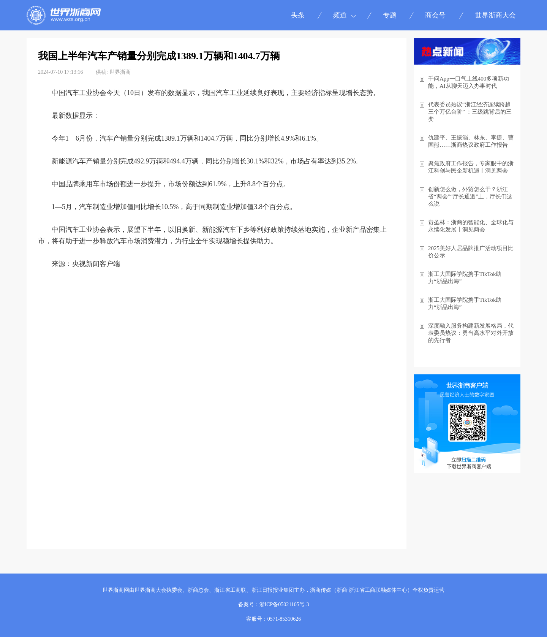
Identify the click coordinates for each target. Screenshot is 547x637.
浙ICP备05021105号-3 (284, 604)
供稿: (102, 72)
